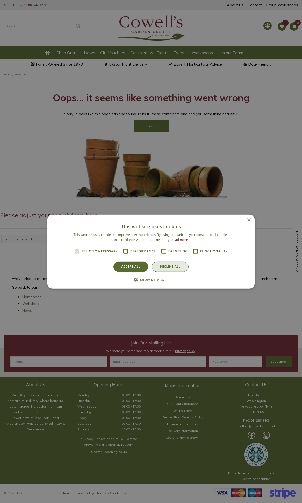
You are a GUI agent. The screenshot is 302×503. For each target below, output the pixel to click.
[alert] (151, 251)
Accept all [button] (130, 266)
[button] (151, 279)
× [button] (249, 220)
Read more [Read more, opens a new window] (179, 240)
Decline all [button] (170, 266)
